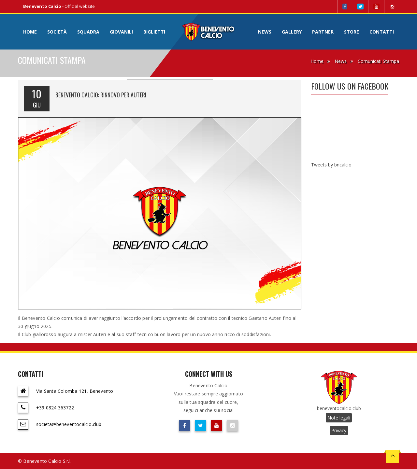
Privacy (338, 430)
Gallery (292, 32)
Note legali (338, 418)
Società (57, 32)
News (264, 32)
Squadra (88, 32)
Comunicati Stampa (378, 61)
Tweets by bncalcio (331, 165)
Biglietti (154, 32)
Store (351, 32)
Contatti (381, 32)
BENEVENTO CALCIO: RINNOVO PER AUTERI (100, 95)
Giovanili (121, 32)
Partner (323, 32)
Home (30, 32)
